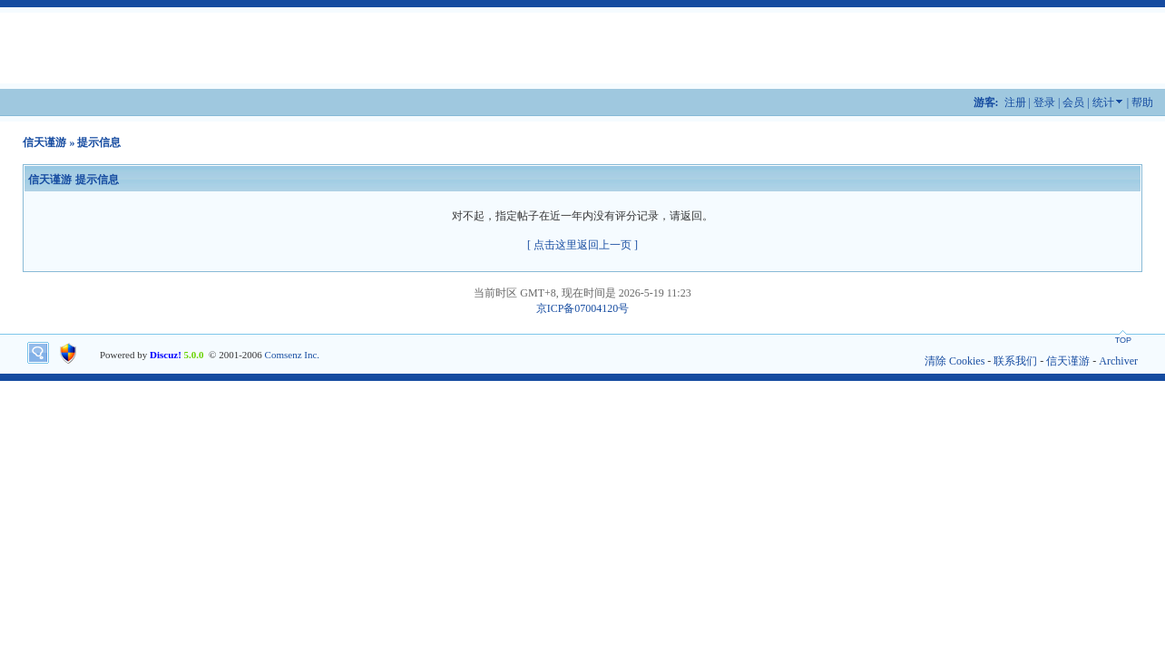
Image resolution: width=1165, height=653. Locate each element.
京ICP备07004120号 (583, 308)
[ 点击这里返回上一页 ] (582, 245)
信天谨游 (44, 142)
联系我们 (1015, 361)
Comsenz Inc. (292, 354)
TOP (1123, 340)
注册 (1015, 102)
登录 (1044, 102)
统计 (1103, 102)
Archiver (1118, 361)
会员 (1073, 102)
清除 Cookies (954, 361)
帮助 (1142, 102)
